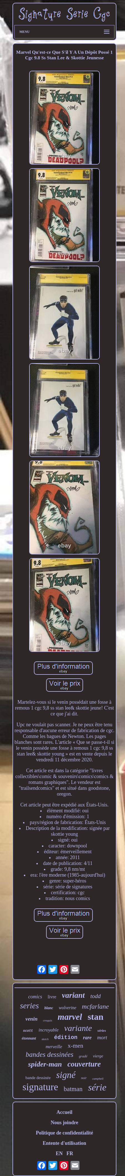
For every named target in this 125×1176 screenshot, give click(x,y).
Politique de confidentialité (64, 1133)
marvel (70, 1017)
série (97, 1087)
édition (66, 1037)
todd (95, 996)
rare (87, 1037)
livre (52, 996)
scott (28, 1031)
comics (35, 996)
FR (69, 1153)
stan (95, 1017)
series (29, 1005)
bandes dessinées (50, 1054)
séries (102, 1030)
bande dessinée (38, 1077)
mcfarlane (95, 1006)
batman (73, 1088)
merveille (54, 1046)
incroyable (49, 1030)
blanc (48, 1008)
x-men (75, 1045)
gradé (83, 1056)
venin (32, 1019)
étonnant (29, 1038)
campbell (97, 1078)
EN (59, 1153)
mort (102, 1037)
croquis (47, 1020)
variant (73, 995)
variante (78, 1028)
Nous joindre (64, 1122)
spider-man (45, 1064)
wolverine (67, 1007)
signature (40, 1087)
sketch (45, 1039)
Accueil (64, 1112)
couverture (84, 1064)
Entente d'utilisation (64, 1143)
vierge (98, 1056)
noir (84, 1078)
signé (66, 1075)
